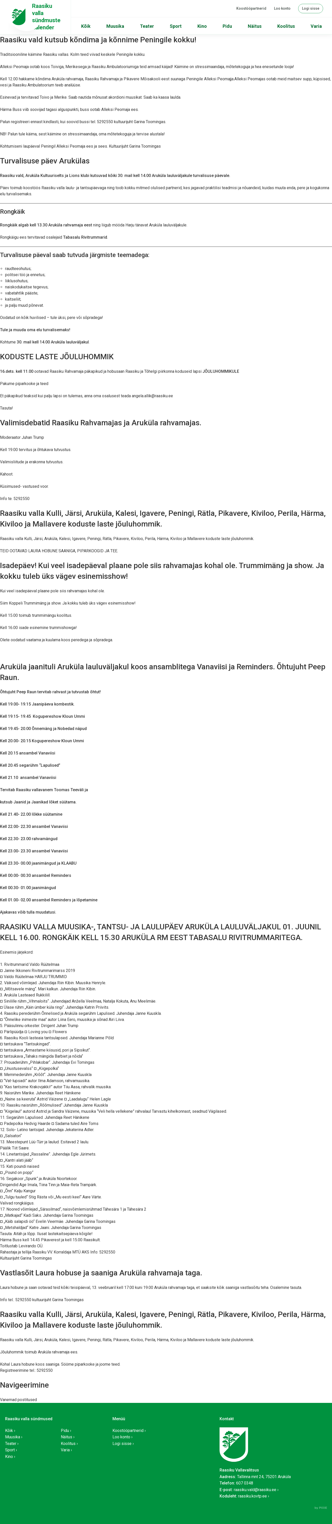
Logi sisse (310, 8)
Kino (202, 26)
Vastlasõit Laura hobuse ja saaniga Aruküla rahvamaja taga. (101, 1272)
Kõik (86, 26)
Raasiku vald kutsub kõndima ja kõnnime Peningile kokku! (98, 39)
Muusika (115, 26)
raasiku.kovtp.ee (252, 1496)
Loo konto (282, 8)
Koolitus (286, 26)
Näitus (255, 26)
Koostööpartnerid (251, 8)
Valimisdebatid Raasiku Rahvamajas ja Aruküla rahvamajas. (100, 422)
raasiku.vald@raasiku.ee (255, 1489)
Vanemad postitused (18, 1399)
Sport (176, 26)
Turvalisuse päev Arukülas (45, 160)
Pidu (227, 26)
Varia (316, 26)
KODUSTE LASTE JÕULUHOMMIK (57, 356)
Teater (147, 26)
